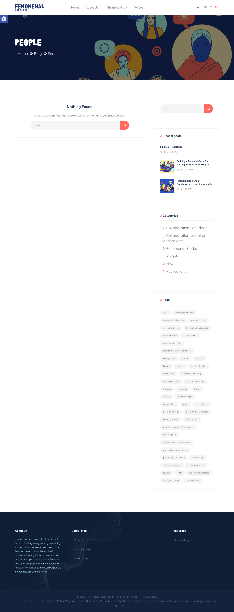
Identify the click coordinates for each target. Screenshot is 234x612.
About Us (92, 7)
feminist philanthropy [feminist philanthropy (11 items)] (191, 373)
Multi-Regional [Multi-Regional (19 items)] (169, 434)
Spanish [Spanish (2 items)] (166, 473)
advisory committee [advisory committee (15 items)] (184, 312)
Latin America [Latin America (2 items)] (202, 404)
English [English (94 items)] (185, 358)
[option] (205, 7)
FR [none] (216, 7)
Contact (78, 540)
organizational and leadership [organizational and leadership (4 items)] (176, 442)
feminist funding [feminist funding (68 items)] (198, 366)
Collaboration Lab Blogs (186, 228)
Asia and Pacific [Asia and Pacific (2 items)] (198, 320)
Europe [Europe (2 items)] (166, 366)
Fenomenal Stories (182, 248)
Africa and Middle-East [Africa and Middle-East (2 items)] (173, 320)
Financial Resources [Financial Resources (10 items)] (195, 381)
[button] (4, 19)
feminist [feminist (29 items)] (180, 366)
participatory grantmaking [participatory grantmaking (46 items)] (175, 450)
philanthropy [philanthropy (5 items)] (197, 457)
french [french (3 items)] (197, 389)
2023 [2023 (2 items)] (165, 312)
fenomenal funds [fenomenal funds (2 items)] (171, 381)
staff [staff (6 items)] (180, 473)
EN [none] (205, 7)
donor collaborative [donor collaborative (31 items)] (172, 343)
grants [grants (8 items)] (185, 404)
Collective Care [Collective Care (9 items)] (170, 335)
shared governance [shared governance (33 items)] (172, 465)
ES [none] (211, 7)
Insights (172, 256)
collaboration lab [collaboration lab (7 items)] (171, 328)
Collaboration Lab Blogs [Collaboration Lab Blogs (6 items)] (197, 328)
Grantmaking (116, 7)
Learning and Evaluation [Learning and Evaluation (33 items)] (197, 412)
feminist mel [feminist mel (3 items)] (168, 373)
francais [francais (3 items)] (167, 389)
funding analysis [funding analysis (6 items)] (185, 396)
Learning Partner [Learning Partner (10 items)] (171, 419)
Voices (138, 7)
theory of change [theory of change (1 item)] (171, 480)
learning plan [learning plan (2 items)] (192, 419)
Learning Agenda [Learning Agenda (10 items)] (171, 412)
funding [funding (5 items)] (166, 396)
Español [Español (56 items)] (199, 358)
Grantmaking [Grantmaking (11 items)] (169, 404)
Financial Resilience (171, 147)
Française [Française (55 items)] (182, 389)
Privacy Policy (82, 549)
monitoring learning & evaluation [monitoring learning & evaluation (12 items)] (178, 427)
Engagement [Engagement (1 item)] (169, 358)
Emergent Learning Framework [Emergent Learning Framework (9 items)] (177, 351)
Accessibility (81, 558)
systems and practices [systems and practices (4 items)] (199, 473)
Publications (176, 271)
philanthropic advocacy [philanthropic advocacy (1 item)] (174, 457)
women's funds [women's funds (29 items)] (193, 480)
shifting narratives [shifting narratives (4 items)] (196, 465)
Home (75, 7)
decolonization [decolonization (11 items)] (190, 335)
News (170, 263)
